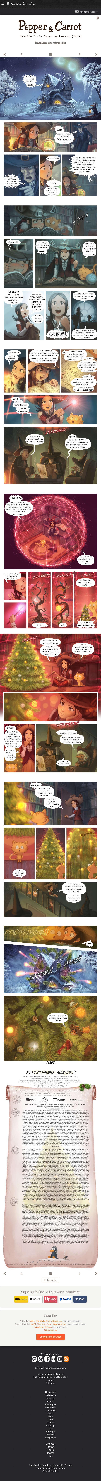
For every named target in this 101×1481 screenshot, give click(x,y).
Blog (50, 1416)
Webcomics (50, 1395)
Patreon (50, 1447)
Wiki (50, 1429)
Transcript (52, 1280)
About (50, 1419)
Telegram (50, 1383)
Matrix (51, 1380)
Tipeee (50, 1450)
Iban (50, 1456)
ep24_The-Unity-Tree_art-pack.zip (55, 1321)
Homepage (50, 1392)
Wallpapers (50, 1438)
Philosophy (50, 1404)
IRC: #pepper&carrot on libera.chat (50, 1377)
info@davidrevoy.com (55, 1368)
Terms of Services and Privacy (50, 1468)
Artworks (50, 1398)
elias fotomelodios (57, 43)
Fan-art (50, 1401)
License (50, 1422)
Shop (50, 1413)
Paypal (50, 1453)
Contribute (51, 1410)
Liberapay (50, 1444)
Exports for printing (50, 1327)
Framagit (50, 1426)
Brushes (50, 1435)
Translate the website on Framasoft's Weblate (50, 1465)
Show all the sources (50, 1336)
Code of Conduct (50, 1471)
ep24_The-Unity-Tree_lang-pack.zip (58, 1324)
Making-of (50, 1431)
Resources (50, 1407)
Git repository (50, 1330)
